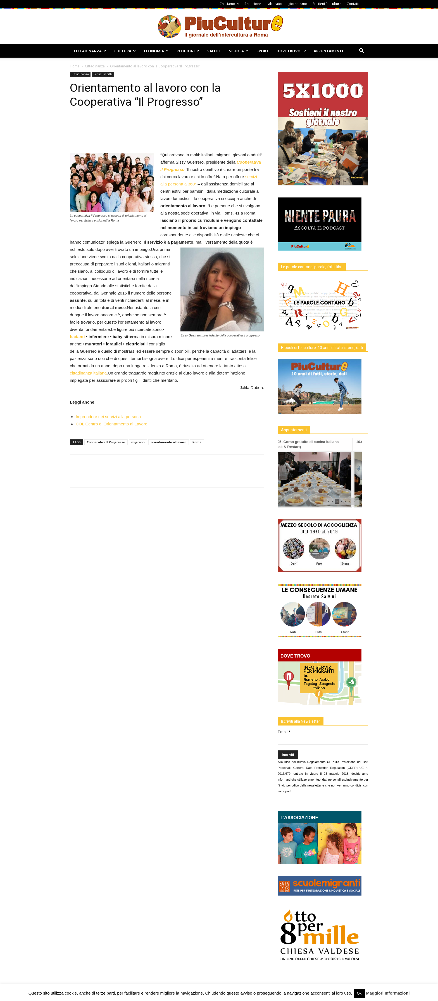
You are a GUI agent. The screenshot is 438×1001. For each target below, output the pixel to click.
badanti (77, 336)
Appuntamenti (328, 50)
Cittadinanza (90, 50)
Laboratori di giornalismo (286, 3)
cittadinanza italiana (88, 373)
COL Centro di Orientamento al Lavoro (111, 423)
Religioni (188, 50)
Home (75, 66)
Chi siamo (229, 3)
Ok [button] (359, 993)
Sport (262, 50)
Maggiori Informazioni (388, 993)
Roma (196, 442)
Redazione (252, 3)
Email (284, 732)
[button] (361, 51)
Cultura (125, 50)
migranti (138, 442)
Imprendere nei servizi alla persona (108, 416)
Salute (214, 50)
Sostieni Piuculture (327, 3)
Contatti (353, 3)
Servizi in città (103, 74)
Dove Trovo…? (291, 50)
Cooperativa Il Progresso (106, 442)
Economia (156, 50)
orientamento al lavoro (168, 442)
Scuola (238, 50)
